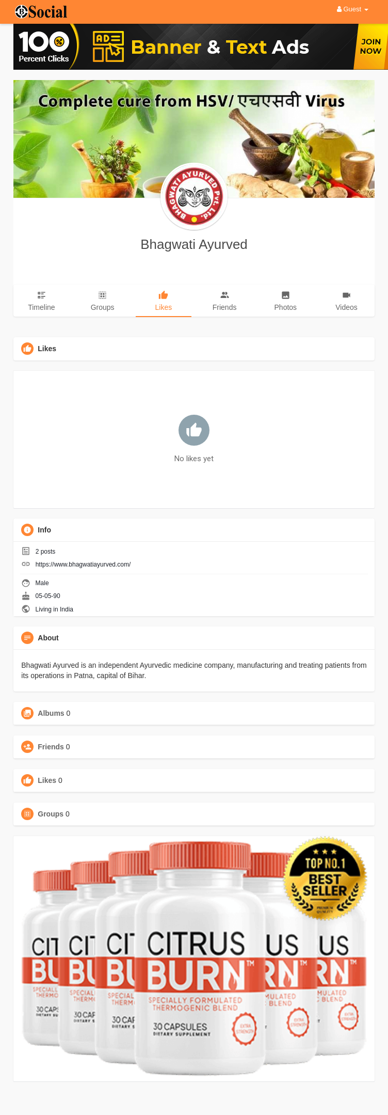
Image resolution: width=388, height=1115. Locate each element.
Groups (50, 814)
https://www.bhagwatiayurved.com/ (83, 564)
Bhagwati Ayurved (194, 244)
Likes (47, 780)
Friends (51, 747)
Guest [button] (352, 9)
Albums (51, 713)
